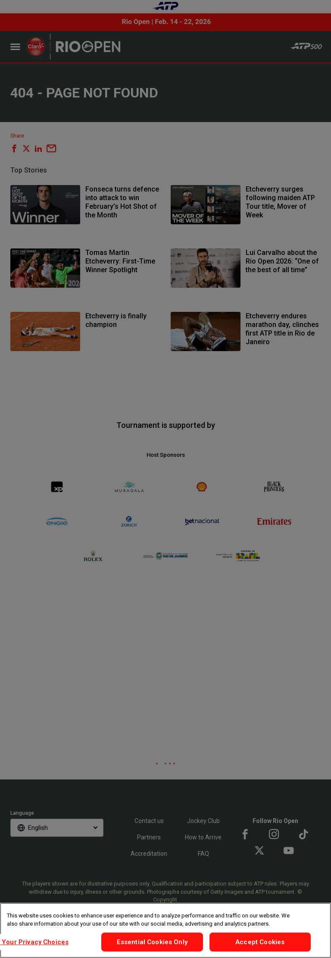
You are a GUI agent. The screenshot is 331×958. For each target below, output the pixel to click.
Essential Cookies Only (152, 942)
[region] (165, 930)
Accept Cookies (259, 942)
